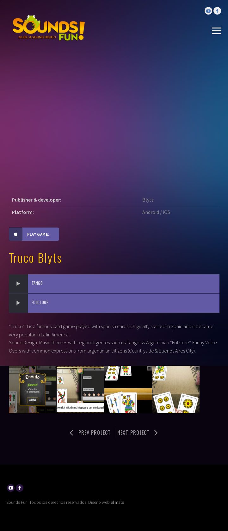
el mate (117, 502)
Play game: (29, 234)
